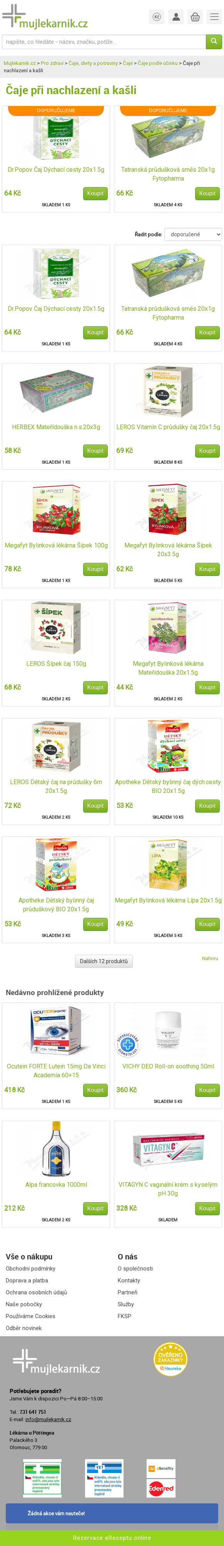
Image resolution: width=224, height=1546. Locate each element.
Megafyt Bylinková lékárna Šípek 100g (56, 545)
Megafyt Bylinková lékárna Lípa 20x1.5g (168, 900)
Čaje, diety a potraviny (93, 63)
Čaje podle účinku (158, 63)
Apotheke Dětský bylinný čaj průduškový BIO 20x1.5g (56, 905)
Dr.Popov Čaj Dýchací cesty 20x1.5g (56, 169)
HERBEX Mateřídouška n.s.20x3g (56, 427)
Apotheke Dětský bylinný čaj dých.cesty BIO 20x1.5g (168, 786)
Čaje (128, 63)
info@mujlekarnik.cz (48, 1419)
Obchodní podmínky (30, 1268)
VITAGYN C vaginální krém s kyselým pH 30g (168, 1189)
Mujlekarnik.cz (20, 63)
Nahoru (210, 958)
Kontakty (129, 1280)
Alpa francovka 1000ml (56, 1184)
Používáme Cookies (30, 1316)
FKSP (124, 1316)
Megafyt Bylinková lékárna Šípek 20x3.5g (168, 550)
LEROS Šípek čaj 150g (56, 663)
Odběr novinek (24, 1328)
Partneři (127, 1292)
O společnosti (135, 1268)
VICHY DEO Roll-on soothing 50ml (168, 1066)
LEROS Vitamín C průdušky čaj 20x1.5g (168, 427)
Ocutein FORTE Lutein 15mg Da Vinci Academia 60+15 (56, 1071)
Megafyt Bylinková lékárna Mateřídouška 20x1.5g (168, 668)
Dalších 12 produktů (104, 961)
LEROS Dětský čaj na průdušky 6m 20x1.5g (56, 786)
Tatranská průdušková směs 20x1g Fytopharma (168, 174)
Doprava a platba (27, 1280)
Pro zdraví (52, 63)
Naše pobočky (24, 1304)
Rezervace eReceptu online (112, 1537)
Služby (126, 1304)
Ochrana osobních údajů (36, 1292)
